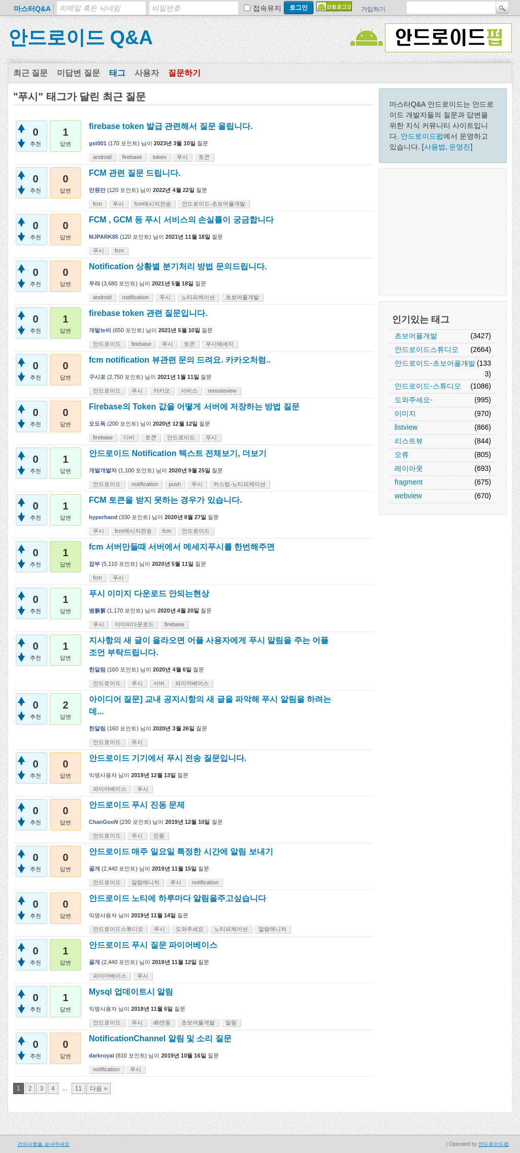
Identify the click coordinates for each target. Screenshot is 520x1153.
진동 (159, 835)
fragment (408, 482)
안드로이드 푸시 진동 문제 (137, 804)
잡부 (94, 564)
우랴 (94, 283)
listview (406, 427)
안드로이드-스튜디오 (428, 386)
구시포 (97, 377)
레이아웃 (409, 468)
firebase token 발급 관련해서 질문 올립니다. (171, 126)
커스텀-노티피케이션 (239, 484)
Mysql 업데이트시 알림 (131, 991)
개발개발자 (103, 470)
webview (408, 496)
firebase (132, 157)
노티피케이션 (198, 297)
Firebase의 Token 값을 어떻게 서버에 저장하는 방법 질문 (194, 406)
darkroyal (101, 1055)
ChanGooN (103, 822)
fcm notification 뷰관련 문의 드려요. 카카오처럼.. (180, 360)
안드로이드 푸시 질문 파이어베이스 (153, 945)
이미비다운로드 (134, 624)
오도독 (97, 424)
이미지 (405, 413)
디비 (129, 437)
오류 (402, 455)
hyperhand (103, 517)
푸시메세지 (220, 344)
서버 (159, 683)
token (160, 157)
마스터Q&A (32, 9)
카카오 (161, 391)
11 (78, 1088)
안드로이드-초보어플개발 (435, 363)
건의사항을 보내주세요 (43, 1144)
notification (135, 297)
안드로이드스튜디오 (427, 349)
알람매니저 (145, 882)
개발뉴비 (100, 330)
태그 (117, 73)
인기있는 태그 (420, 319)
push (175, 484)
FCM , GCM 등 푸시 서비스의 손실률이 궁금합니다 (181, 219)
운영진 (459, 147)
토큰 (204, 157)
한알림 (97, 669)
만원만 (97, 190)
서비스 (189, 391)
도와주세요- (414, 400)
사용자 (147, 73)
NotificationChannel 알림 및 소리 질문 (160, 1038)
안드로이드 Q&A (80, 37)
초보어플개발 (416, 336)
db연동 (162, 1022)
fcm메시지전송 (153, 204)
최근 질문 (30, 73)
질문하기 (184, 73)
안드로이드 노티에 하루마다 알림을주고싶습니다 (177, 898)
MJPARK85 (103, 237)
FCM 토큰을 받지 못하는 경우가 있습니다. (165, 500)
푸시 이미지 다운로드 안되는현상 (149, 593)
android (102, 157)
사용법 (434, 147)
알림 (231, 1022)
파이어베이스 (192, 683)
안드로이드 (107, 344)
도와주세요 (190, 929)
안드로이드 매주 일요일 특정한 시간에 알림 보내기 (181, 851)
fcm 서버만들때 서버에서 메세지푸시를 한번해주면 (182, 546)
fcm (97, 204)
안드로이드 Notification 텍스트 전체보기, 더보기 (178, 453)
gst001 (98, 143)
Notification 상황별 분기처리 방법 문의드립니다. (178, 266)
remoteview (222, 391)
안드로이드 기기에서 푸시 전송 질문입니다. (167, 758)
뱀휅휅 (97, 610)
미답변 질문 (78, 73)
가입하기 (373, 9)
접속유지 (267, 8)
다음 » (98, 1088)
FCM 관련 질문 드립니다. (134, 173)
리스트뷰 (409, 441)
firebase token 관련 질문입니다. (148, 313)
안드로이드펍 (422, 136)
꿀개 (94, 869)
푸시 (182, 157)
